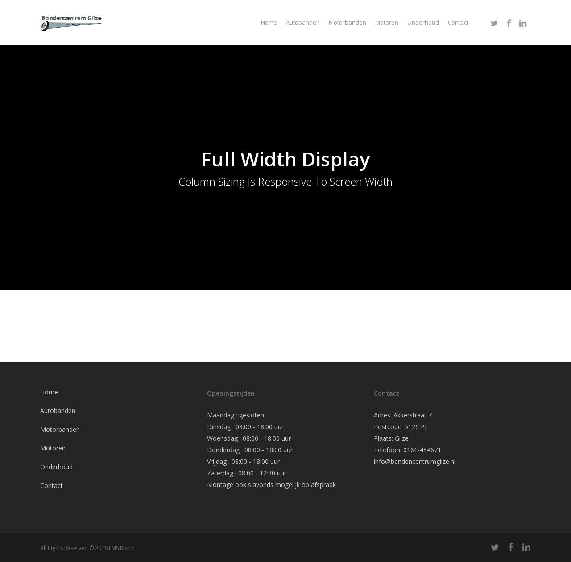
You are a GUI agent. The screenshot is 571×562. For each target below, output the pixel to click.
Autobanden (57, 410)
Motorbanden (60, 429)
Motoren (53, 448)
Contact (51, 485)
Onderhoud (56, 467)
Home (49, 392)
